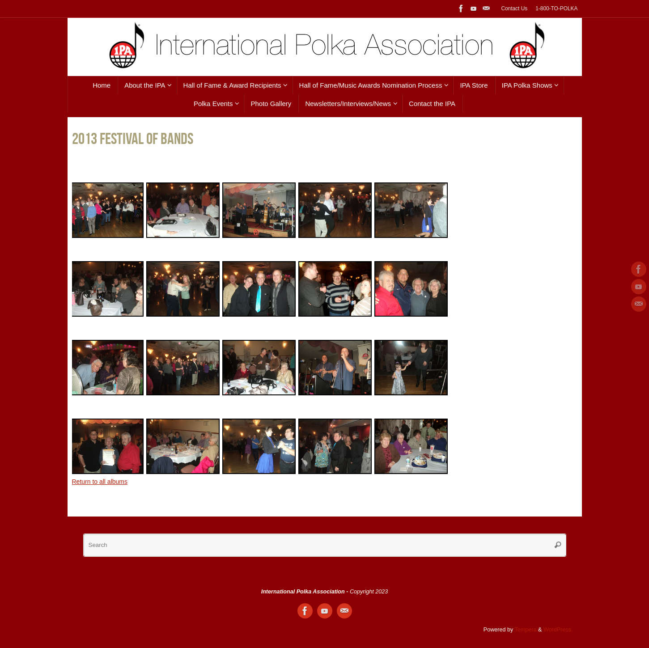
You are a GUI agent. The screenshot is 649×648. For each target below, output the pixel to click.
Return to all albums (100, 481)
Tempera (526, 630)
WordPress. (558, 630)
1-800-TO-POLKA (556, 8)
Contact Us (514, 8)
